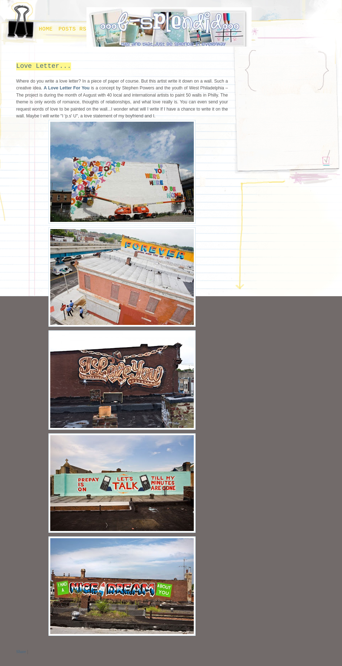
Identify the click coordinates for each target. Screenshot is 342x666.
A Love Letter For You (67, 87)
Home (46, 29)
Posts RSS (74, 29)
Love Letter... (43, 66)
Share (21, 651)
